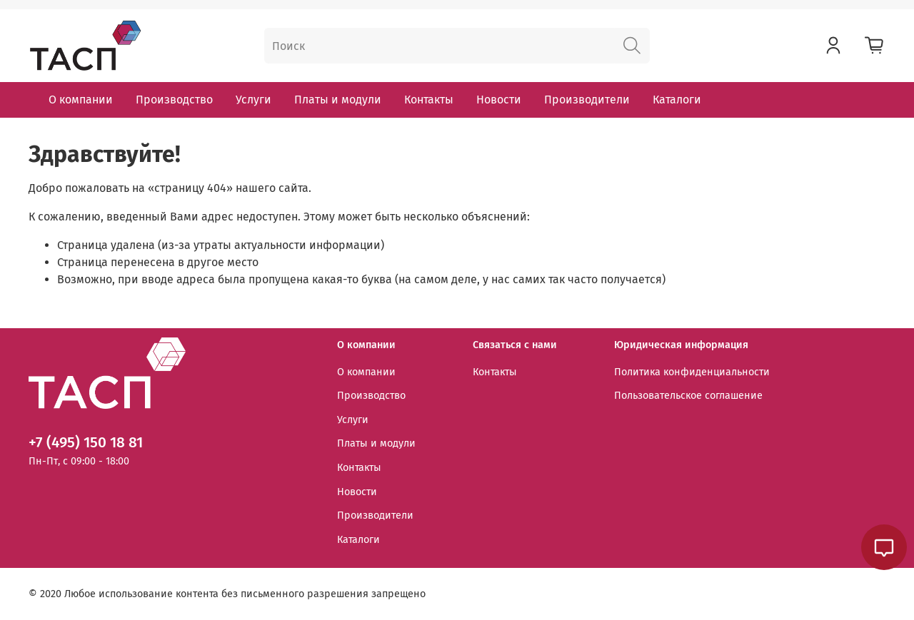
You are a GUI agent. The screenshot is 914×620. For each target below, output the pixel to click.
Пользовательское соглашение (688, 396)
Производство (174, 99)
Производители (587, 99)
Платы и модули (337, 99)
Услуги (253, 99)
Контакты (428, 99)
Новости (498, 99)
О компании (81, 99)
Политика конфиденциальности (692, 372)
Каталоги (677, 99)
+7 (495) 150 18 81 (86, 443)
